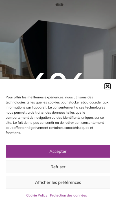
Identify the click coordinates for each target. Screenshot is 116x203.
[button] (107, 86)
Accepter (58, 151)
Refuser (58, 166)
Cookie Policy (36, 195)
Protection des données (68, 195)
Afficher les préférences (58, 182)
